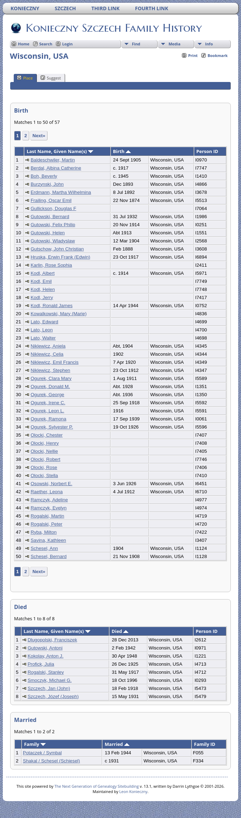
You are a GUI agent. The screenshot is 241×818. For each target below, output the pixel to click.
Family (34, 744)
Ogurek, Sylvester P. (52, 427)
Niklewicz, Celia (47, 354)
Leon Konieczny (133, 791)
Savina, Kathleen (48, 540)
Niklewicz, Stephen (50, 370)
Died (120, 631)
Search (45, 43)
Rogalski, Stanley (45, 672)
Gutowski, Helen (48, 232)
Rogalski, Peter (46, 524)
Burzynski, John (47, 184)
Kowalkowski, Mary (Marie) (59, 313)
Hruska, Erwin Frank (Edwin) (60, 257)
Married (117, 744)
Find (136, 43)
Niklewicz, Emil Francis (54, 362)
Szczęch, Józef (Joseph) (52, 696)
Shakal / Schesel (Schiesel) (51, 760)
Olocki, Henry (45, 443)
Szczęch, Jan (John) (48, 688)
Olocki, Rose (44, 467)
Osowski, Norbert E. (51, 483)
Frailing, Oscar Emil (51, 200)
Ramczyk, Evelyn (48, 508)
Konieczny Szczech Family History (113, 28)
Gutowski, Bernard (50, 216)
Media (174, 43)
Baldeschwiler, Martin (53, 160)
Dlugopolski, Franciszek (52, 639)
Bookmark (218, 55)
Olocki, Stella (44, 475)
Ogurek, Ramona (48, 418)
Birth (122, 151)
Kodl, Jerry (42, 297)
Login (67, 43)
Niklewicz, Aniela (48, 346)
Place (25, 78)
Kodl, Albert (43, 273)
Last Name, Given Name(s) (60, 151)
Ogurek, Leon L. (47, 410)
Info (209, 43)
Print (193, 55)
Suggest (50, 78)
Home (24, 43)
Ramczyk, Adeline (49, 499)
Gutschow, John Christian (57, 249)
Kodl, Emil (41, 281)
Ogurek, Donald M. (50, 386)
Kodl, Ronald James (51, 305)
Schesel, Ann (44, 548)
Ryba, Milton (44, 532)
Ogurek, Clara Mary (51, 378)
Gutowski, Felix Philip (53, 224)
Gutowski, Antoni (44, 648)
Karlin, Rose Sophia (51, 265)
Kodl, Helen (43, 289)
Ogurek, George (47, 394)
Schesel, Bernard (48, 556)
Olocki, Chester (47, 435)
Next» (38, 135)
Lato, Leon (42, 329)
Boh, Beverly (44, 176)
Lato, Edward (44, 321)
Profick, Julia (40, 664)
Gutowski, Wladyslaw (53, 240)
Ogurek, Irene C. (48, 402)
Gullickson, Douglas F (53, 208)
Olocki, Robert (45, 459)
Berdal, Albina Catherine (56, 168)
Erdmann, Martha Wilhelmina (61, 192)
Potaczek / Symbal (42, 752)
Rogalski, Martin (47, 516)
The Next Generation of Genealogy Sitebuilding (97, 786)
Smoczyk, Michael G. (49, 680)
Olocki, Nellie (44, 451)
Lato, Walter (43, 338)
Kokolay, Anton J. (45, 656)
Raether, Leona (47, 491)
